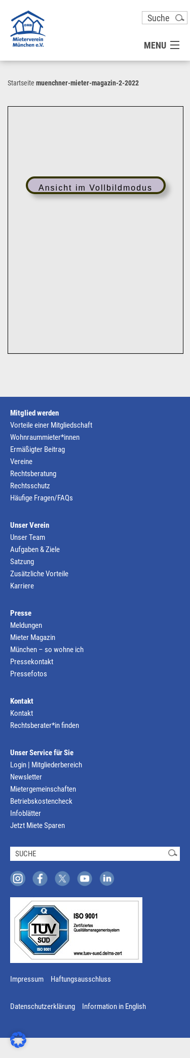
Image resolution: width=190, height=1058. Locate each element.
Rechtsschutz (30, 485)
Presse (20, 613)
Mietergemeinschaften (43, 789)
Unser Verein (29, 525)
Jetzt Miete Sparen (37, 825)
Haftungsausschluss (81, 979)
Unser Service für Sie (41, 752)
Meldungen (26, 625)
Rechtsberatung (33, 473)
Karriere (22, 585)
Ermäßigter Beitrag (37, 449)
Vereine (21, 461)
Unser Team (27, 537)
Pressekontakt (31, 661)
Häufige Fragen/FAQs (41, 497)
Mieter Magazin (32, 637)
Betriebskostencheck (41, 801)
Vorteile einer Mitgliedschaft (51, 425)
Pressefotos (28, 673)
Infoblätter (25, 813)
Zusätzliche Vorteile (39, 573)
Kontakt (21, 701)
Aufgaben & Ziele (35, 549)
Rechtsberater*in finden (44, 725)
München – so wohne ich (47, 649)
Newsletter (26, 776)
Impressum (27, 979)
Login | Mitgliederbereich (46, 764)
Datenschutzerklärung (42, 1006)
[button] (18, 1040)
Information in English (114, 1006)
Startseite (21, 83)
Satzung (22, 561)
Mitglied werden (34, 413)
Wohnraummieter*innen (45, 437)
